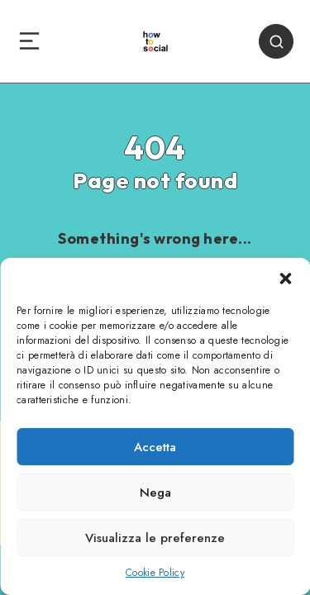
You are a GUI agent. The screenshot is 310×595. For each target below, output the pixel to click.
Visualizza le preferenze (155, 538)
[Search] (276, 41)
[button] (285, 278)
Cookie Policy (155, 572)
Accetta (155, 447)
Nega (155, 492)
